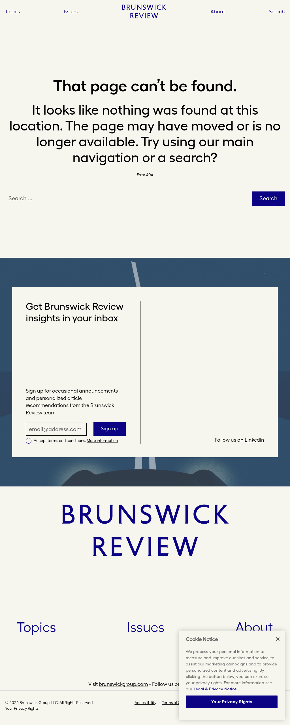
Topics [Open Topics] (12, 11)
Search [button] (277, 11)
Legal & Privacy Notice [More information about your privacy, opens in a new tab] (215, 688)
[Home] (144, 11)
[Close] (278, 639)
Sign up (109, 428)
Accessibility (145, 702)
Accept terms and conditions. (76, 440)
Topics (36, 627)
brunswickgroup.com (123, 684)
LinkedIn (254, 440)
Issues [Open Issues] (71, 11)
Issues (146, 627)
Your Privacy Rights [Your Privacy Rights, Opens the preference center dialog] (231, 701)
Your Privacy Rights (22, 708)
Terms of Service (176, 702)
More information (102, 440)
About (217, 11)
